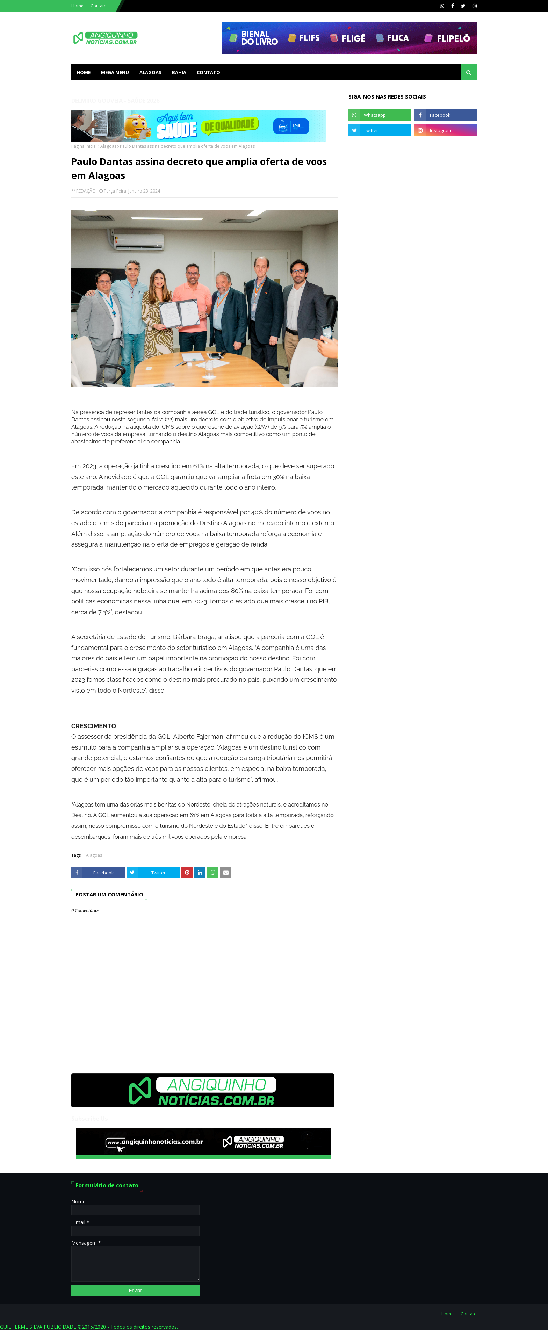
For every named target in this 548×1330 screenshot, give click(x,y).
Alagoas (108, 146)
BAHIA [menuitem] (179, 72)
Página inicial (84, 146)
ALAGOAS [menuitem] (150, 72)
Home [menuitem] (84, 72)
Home (77, 6)
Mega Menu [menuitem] (115, 72)
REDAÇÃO (86, 191)
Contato (99, 6)
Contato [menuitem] (208, 72)
